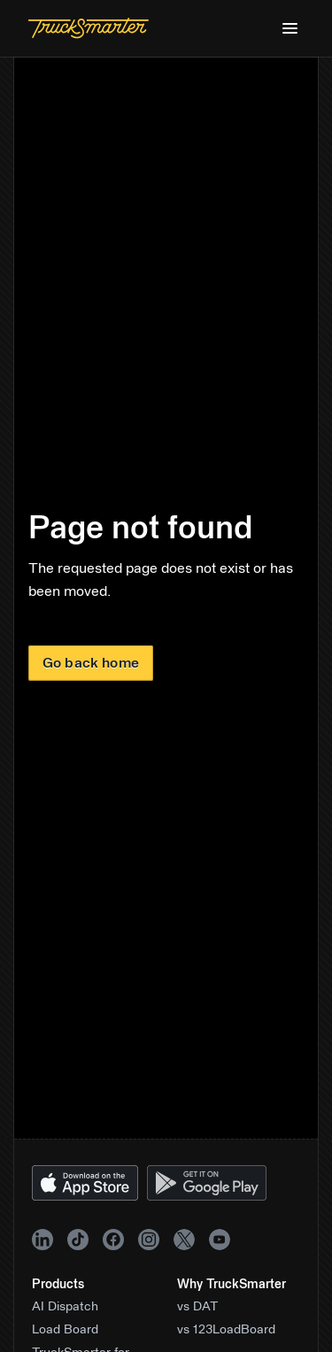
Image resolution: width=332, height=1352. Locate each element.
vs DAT (198, 1307)
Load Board (65, 1330)
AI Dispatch (65, 1307)
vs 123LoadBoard (226, 1330)
